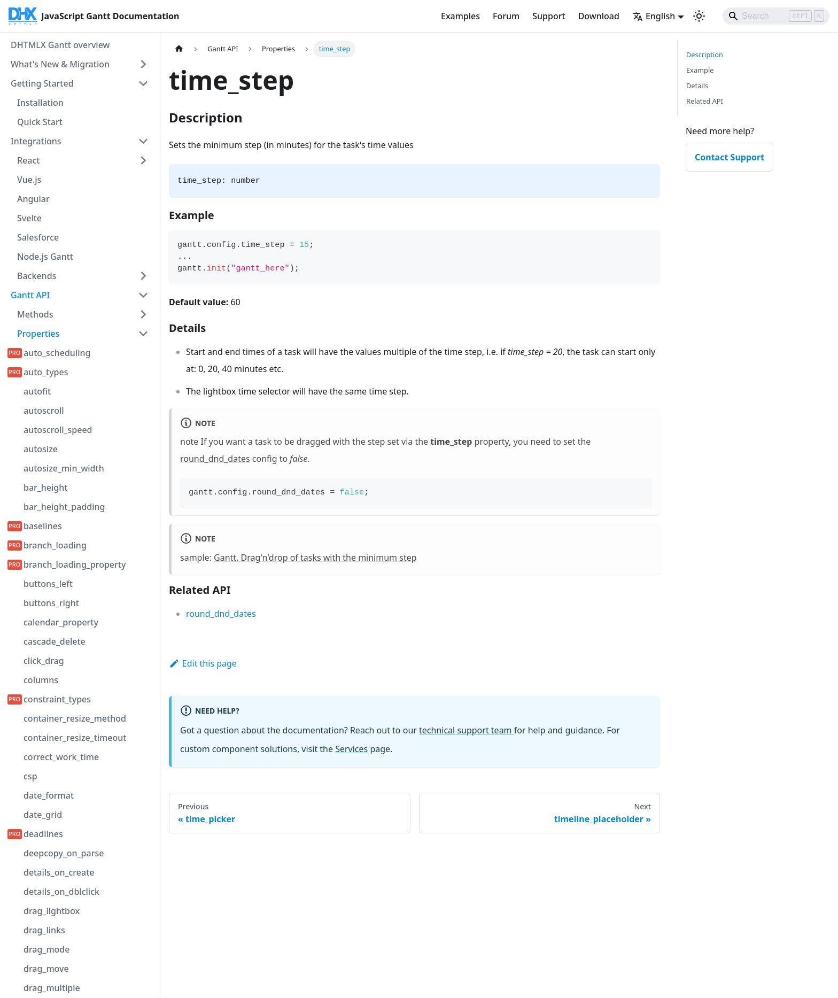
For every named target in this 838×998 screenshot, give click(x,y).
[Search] (776, 16)
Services (351, 749)
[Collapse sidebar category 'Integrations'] (143, 141)
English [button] (653, 16)
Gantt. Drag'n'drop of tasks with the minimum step (315, 557)
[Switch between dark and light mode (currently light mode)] (699, 16)
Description (704, 54)
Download (598, 16)
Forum (506, 16)
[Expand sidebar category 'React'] (143, 160)
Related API (704, 101)
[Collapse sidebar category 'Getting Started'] (143, 83)
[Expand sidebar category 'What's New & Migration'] (143, 64)
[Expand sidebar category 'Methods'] (143, 314)
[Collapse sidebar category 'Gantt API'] (143, 295)
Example (699, 70)
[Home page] (179, 49)
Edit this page (203, 663)
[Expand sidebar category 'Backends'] (143, 275)
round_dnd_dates (215, 459)
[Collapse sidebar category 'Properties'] (143, 333)
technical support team (466, 730)
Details (697, 85)
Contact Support (729, 157)
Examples (460, 16)
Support (548, 16)
